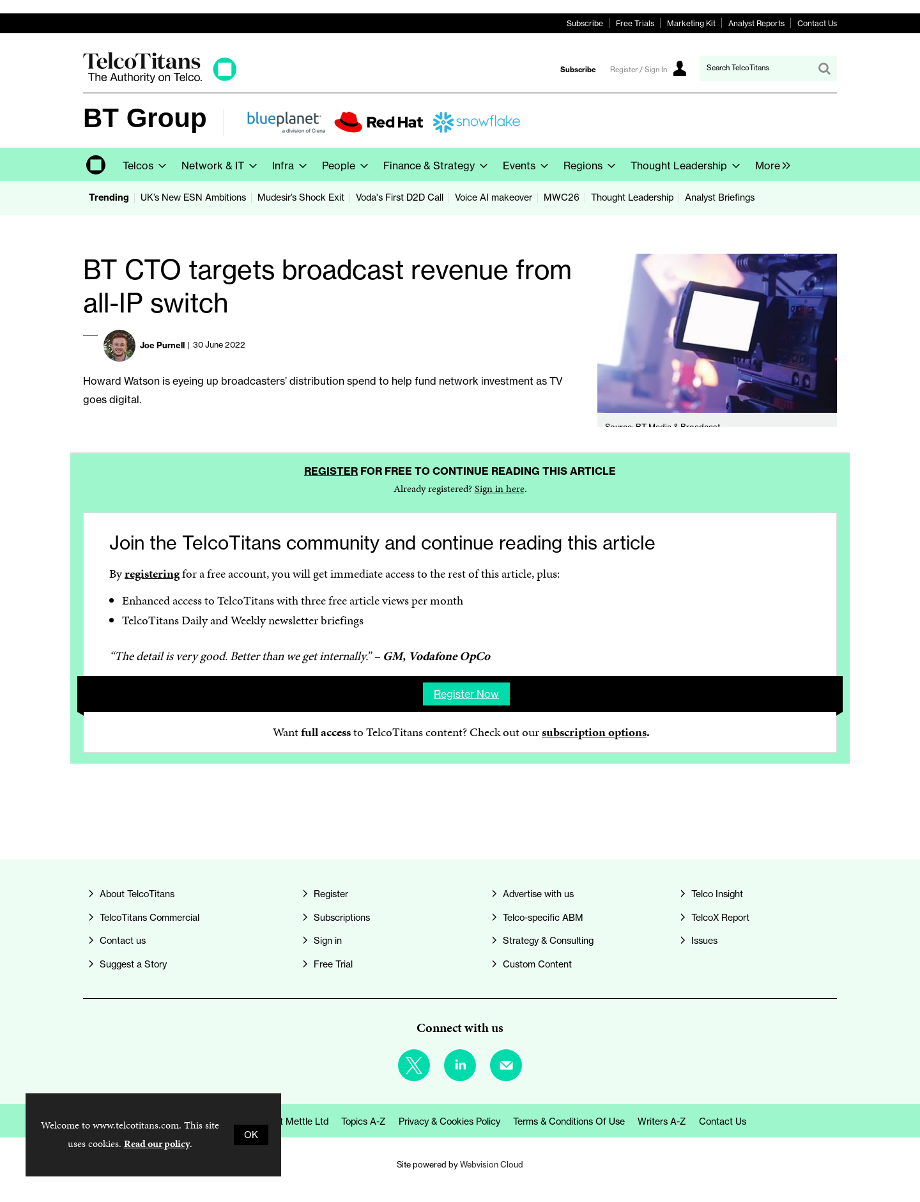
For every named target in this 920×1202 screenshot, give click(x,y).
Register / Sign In (638, 69)
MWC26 (561, 197)
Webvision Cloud (491, 1164)
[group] (769, 164)
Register (331, 471)
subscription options (594, 732)
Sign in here (500, 488)
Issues (704, 940)
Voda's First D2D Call (399, 197)
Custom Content (537, 964)
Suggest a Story (133, 964)
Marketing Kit (691, 23)
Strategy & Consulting (548, 940)
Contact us (123, 940)
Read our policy (157, 1143)
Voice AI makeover (493, 197)
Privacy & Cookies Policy (449, 1121)
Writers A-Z (662, 1121)
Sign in (328, 940)
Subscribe (585, 23)
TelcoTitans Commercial (149, 917)
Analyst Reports (756, 23)
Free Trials (635, 23)
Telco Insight (717, 894)
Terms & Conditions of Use (569, 1121)
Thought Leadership (632, 197)
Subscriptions (342, 917)
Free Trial (333, 964)
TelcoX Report (720, 917)
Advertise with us (538, 894)
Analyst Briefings (720, 197)
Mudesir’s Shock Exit (300, 197)
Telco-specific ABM (543, 917)
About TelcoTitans (137, 894)
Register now (466, 694)
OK (251, 1135)
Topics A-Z (363, 1121)
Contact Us (817, 23)
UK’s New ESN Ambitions (193, 197)
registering (152, 573)
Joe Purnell (162, 345)
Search (824, 68)
